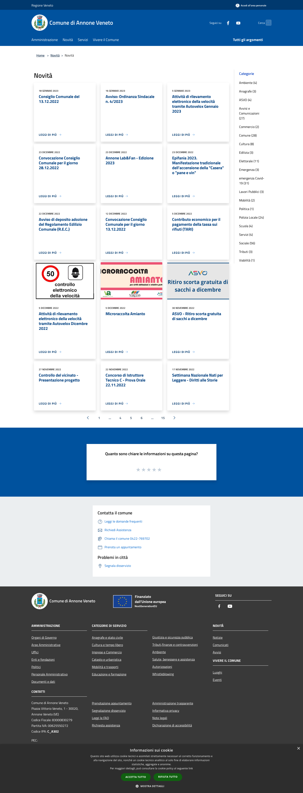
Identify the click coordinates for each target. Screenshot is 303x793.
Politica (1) (246, 208)
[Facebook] (220, 22)
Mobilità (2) (247, 200)
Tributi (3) (245, 251)
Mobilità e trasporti (105, 666)
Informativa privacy (165, 710)
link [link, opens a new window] (191, 768)
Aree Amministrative (45, 644)
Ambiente (159, 652)
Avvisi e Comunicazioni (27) (249, 113)
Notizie (218, 637)
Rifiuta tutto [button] (168, 777)
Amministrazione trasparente (172, 703)
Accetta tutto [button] (136, 777)
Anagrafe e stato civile (107, 637)
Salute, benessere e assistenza (173, 659)
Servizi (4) (246, 234)
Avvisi (217, 652)
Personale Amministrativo (49, 674)
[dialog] (151, 768)
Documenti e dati (43, 681)
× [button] (298, 748)
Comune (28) (248, 135)
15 (163, 417)
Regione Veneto (42, 5)
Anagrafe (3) (247, 91)
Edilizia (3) (246, 152)
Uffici (35, 652)
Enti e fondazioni (43, 659)
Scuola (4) (246, 226)
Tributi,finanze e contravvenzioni (175, 644)
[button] (151, 786)
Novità (55, 55)
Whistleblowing (163, 674)
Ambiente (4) (248, 82)
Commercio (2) (249, 126)
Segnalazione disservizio (109, 710)
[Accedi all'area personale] (251, 5)
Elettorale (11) (249, 161)
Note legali (159, 717)
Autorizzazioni (162, 666)
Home (40, 55)
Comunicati (220, 644)
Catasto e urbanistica (106, 659)
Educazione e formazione (109, 674)
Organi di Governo (44, 637)
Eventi (217, 679)
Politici (36, 666)
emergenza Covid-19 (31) (251, 181)
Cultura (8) (246, 143)
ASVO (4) (245, 99)
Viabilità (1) (247, 260)
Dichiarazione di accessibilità (172, 725)
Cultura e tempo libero (107, 644)
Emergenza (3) (249, 169)
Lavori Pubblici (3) (251, 191)
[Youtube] (230, 22)
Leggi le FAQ (100, 717)
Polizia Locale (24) (251, 217)
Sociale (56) (247, 243)
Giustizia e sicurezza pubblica (172, 637)
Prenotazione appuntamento (111, 703)
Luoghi (217, 672)
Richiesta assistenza (106, 725)
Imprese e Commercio (107, 652)
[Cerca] (267, 23)
